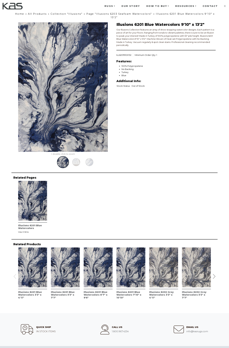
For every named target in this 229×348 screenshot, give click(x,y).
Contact (210, 6)
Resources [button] (184, 6)
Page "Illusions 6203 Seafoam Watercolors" (119, 13)
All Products (37, 13)
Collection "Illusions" (66, 13)
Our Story (130, 6)
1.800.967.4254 (120, 331)
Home (19, 13)
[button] (214, 276)
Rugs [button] (108, 6)
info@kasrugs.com (197, 331)
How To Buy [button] (156, 6)
